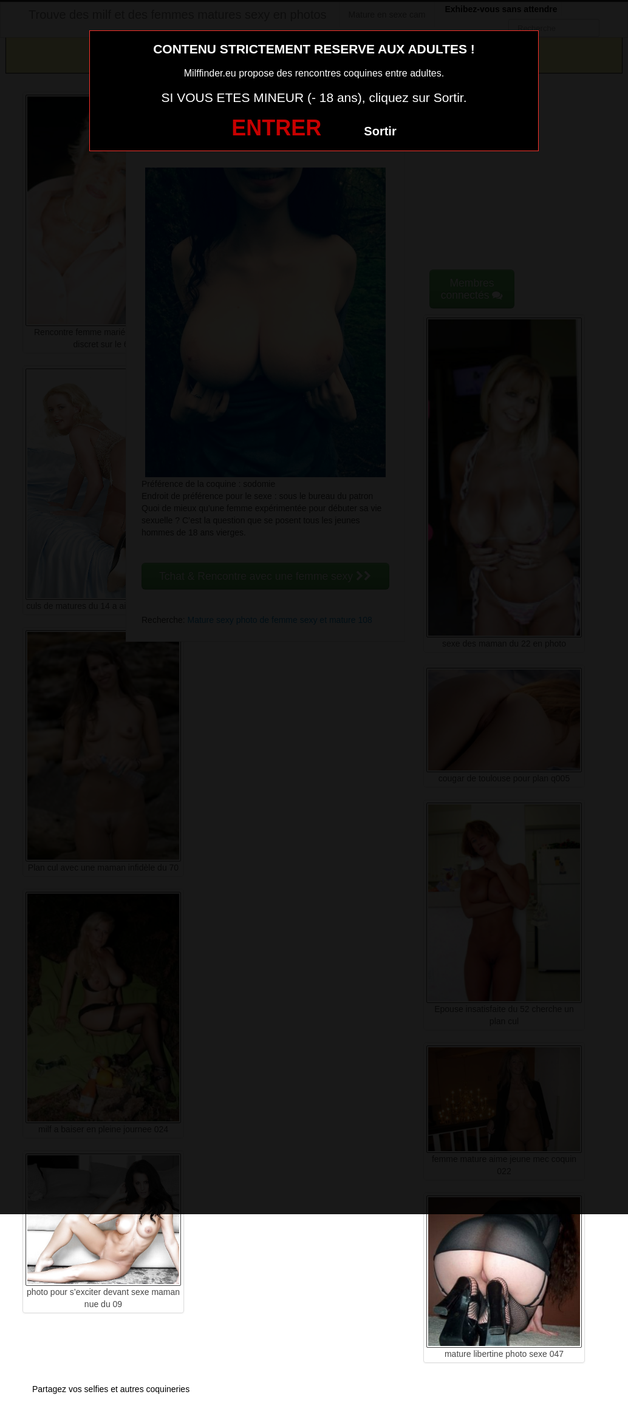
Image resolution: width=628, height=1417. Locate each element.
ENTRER (276, 127)
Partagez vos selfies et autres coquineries (110, 1389)
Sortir (380, 131)
